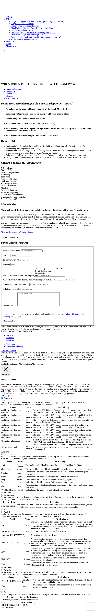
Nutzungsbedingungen (12, 319)
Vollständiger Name (11, 251)
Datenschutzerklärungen (70, 317)
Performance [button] (6, 495)
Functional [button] (5, 454)
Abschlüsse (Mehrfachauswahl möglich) (19, 275)
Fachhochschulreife (50, 275)
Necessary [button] (5, 398)
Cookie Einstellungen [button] (9, 366)
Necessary (8, 401)
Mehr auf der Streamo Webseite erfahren (17, 232)
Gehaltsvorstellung (10, 289)
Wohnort (6, 264)
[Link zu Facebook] (10, 340)
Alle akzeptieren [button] (25, 366)
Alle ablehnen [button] (37, 366)
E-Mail (6, 255)
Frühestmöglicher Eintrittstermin (16, 284)
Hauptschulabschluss (50, 271)
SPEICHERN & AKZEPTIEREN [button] (14, 608)
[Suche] (8, 44)
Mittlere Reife (50, 273)
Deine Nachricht (10, 308)
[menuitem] (50, 17)
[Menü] (11, 46)
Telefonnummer (9, 260)
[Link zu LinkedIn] (9, 338)
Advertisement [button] (7, 570)
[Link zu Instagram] (10, 342)
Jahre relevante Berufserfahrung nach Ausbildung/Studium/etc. (28, 280)
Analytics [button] (5, 512)
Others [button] (3, 592)
